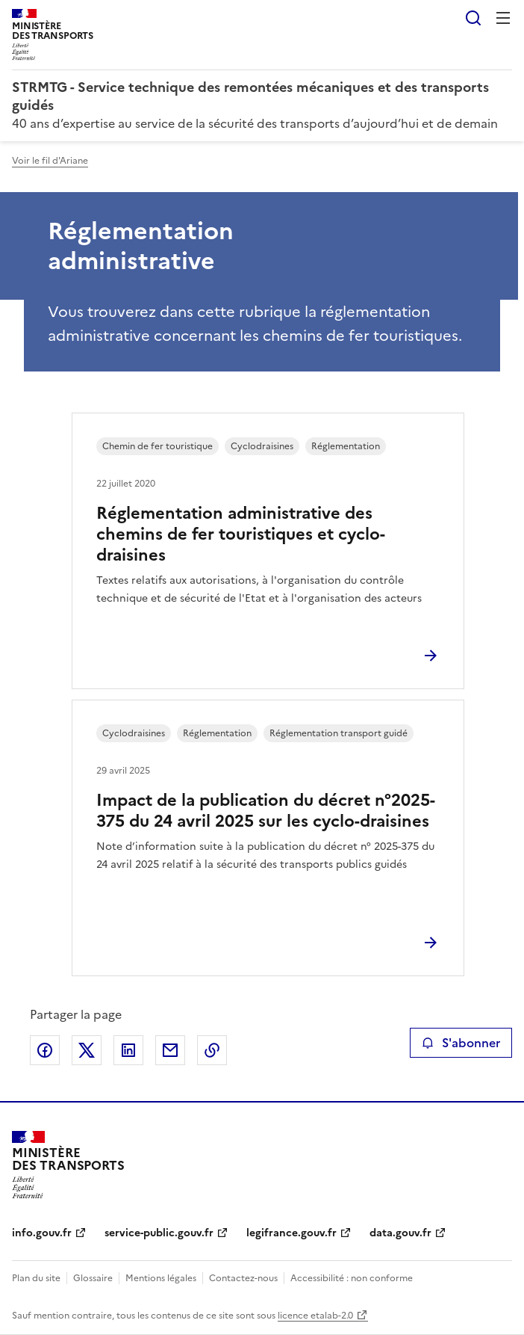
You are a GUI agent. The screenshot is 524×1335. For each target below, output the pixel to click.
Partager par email (170, 1050)
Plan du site (36, 1278)
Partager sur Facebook (45, 1050)
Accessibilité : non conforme (351, 1278)
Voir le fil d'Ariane (50, 160)
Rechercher (473, 18)
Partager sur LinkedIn (128, 1050)
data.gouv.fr (400, 1233)
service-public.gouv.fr (159, 1233)
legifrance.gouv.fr (291, 1233)
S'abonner (461, 1043)
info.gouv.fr (42, 1233)
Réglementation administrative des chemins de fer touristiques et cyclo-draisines (240, 534)
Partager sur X (87, 1050)
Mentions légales (160, 1278)
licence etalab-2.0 (315, 1315)
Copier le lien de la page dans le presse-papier (212, 1050)
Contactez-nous (243, 1278)
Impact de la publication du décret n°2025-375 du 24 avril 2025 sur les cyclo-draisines (265, 810)
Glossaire (93, 1278)
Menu (503, 18)
